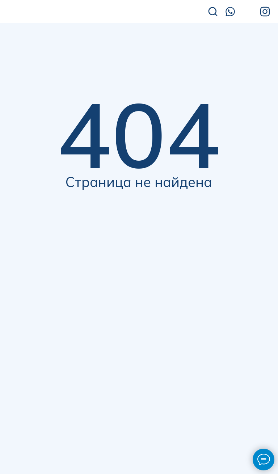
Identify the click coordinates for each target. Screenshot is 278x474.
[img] (57, 12)
